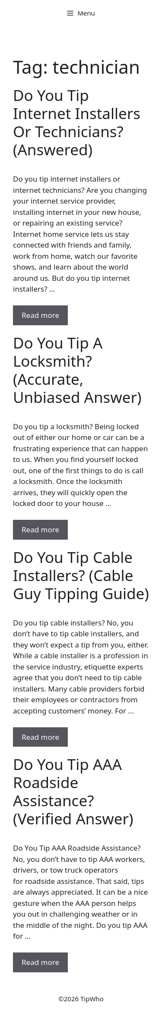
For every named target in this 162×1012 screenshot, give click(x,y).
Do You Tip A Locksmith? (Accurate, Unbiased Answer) (77, 370)
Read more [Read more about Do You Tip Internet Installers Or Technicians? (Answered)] (40, 315)
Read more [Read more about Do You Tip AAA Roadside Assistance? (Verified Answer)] (40, 962)
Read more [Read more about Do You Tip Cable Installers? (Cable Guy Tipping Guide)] (40, 737)
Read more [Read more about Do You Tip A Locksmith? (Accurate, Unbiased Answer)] (40, 529)
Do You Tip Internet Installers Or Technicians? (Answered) (76, 122)
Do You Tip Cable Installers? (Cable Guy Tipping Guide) (81, 575)
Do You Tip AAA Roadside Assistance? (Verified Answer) (73, 791)
